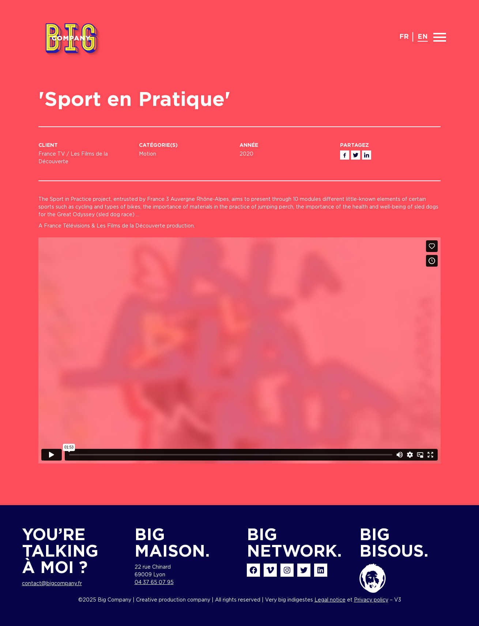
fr (404, 37)
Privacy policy (371, 600)
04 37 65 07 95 (154, 582)
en (423, 37)
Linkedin (366, 155)
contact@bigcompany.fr (52, 583)
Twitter (355, 155)
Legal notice (330, 600)
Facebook (344, 155)
